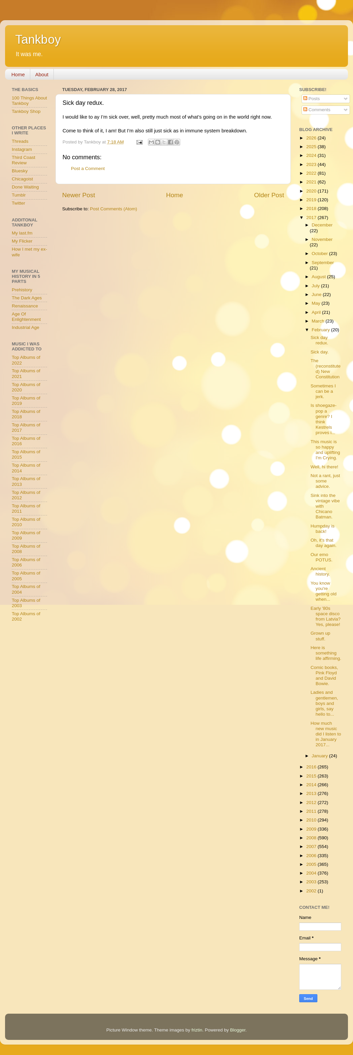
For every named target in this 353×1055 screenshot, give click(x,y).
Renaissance (25, 305)
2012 (312, 802)
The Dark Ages (27, 297)
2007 (312, 846)
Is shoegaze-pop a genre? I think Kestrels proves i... (324, 419)
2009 (312, 829)
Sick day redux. (319, 340)
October (320, 253)
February (321, 329)
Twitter (18, 203)
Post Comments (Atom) (113, 208)
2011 (312, 811)
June (317, 294)
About (41, 74)
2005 (312, 864)
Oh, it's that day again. (324, 543)
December (322, 224)
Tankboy (38, 39)
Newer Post (78, 195)
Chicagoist (22, 178)
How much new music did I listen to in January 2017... (326, 734)
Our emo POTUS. (321, 557)
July (316, 285)
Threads (20, 141)
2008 (312, 837)
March (318, 321)
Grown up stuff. (320, 636)
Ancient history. (320, 571)
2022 (312, 173)
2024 (312, 155)
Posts (311, 98)
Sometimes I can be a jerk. (323, 391)
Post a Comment (88, 168)
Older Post (269, 195)
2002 (312, 890)
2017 (312, 217)
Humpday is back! (323, 528)
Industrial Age (25, 327)
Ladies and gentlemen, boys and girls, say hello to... (324, 703)
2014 (312, 784)
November (322, 239)
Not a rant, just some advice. (325, 481)
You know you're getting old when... (324, 591)
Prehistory (22, 289)
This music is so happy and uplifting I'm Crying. (325, 450)
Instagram (22, 149)
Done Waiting (25, 186)
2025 (312, 146)
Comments (316, 109)
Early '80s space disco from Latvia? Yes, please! (326, 616)
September (323, 262)
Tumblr (19, 195)
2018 (312, 208)
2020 (312, 191)
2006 (312, 855)
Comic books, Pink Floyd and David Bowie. (324, 675)
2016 (312, 766)
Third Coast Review (23, 160)
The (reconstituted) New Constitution (326, 369)
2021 (312, 181)
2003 (312, 881)
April (317, 312)
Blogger (237, 1029)
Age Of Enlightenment (26, 316)
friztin (196, 1029)
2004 (312, 873)
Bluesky (20, 170)
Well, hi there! (324, 466)
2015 (312, 775)
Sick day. (320, 351)
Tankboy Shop (26, 111)
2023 (312, 164)
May (316, 303)
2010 (312, 819)
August (319, 276)
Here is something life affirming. (326, 653)
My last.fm (22, 233)
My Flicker (22, 241)
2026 (312, 137)
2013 (312, 793)
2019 (312, 199)
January (320, 755)
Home (18, 74)
